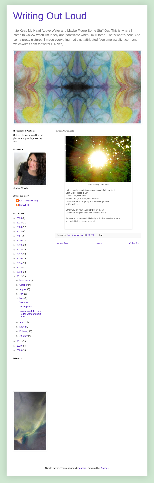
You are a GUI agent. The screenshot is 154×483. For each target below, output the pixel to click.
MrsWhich (24, 205)
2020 (19, 240)
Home (99, 243)
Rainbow (23, 302)
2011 (19, 341)
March (22, 326)
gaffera (82, 468)
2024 (19, 222)
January (23, 335)
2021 (19, 236)
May (21, 298)
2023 (19, 227)
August (23, 289)
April (22, 322)
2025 (19, 218)
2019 (19, 245)
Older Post (134, 243)
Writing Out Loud (50, 15)
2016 (19, 258)
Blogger (104, 468)
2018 (19, 249)
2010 (19, 345)
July (21, 293)
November (24, 280)
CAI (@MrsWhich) (28, 200)
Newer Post (62, 243)
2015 (19, 263)
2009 (19, 350)
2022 (19, 231)
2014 (19, 267)
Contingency (25, 306)
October (23, 285)
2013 (19, 272)
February (24, 331)
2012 (19, 276)
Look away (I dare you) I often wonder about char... (31, 314)
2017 (19, 254)
